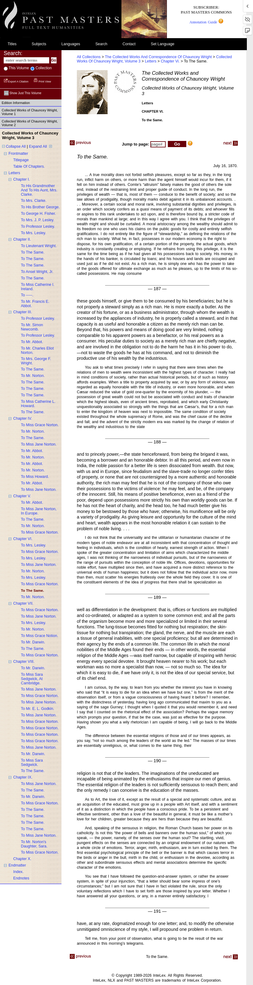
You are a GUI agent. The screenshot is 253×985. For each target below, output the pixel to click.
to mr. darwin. (33, 642)
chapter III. (22, 312)
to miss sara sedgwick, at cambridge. (32, 678)
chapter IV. (22, 418)
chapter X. (22, 859)
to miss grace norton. (40, 425)
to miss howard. (35, 476)
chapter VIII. (23, 661)
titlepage (21, 160)
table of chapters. (29, 166)
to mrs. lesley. (33, 233)
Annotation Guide (206, 22)
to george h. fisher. (38, 213)
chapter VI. (22, 539)
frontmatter (18, 153)
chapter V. (22, 496)
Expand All (38, 146)
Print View (42, 81)
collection (43, 68)
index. (18, 872)
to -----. (27, 295)
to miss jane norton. (39, 444)
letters (14, 173)
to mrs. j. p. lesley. (37, 220)
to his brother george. (40, 207)
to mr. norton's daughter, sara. (34, 844)
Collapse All (16, 146)
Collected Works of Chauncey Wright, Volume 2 (30, 123)
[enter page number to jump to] (158, 144)
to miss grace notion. (39, 636)
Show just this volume (23, 93)
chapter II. (22, 239)
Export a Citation (16, 81)
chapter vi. (171, 61)
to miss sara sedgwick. (32, 762)
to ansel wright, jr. (37, 272)
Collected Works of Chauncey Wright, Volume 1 (30, 112)
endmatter (17, 865)
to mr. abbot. (32, 342)
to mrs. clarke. (33, 200)
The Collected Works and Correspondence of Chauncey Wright (158, 57)
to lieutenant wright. (39, 246)
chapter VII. (23, 603)
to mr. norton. (33, 376)
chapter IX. (22, 777)
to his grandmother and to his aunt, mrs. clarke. (39, 190)
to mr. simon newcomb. (32, 327)
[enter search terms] (26, 60)
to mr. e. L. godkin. (37, 709)
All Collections (89, 57)
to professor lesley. (38, 226)
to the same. (33, 252)
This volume (18, 68)
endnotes (21, 878)
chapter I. (21, 179)
